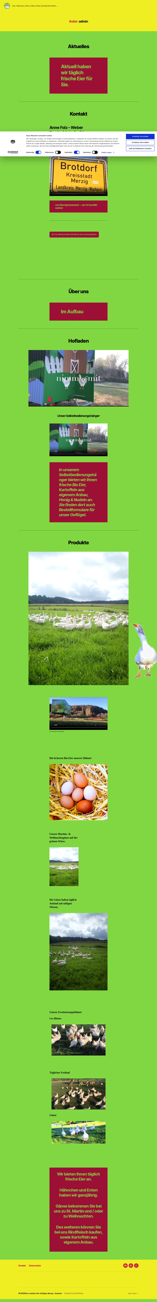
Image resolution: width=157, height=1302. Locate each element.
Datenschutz (37, 1268)
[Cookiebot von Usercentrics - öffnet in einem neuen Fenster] (13, 21)
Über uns (78, 294)
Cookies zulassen (140, 5)
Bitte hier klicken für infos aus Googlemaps (74, 238)
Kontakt (78, 116)
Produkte (78, 545)
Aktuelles (78, 49)
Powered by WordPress (76, 1296)
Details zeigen (106, 21)
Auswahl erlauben (140, 11)
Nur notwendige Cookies (140, 17)
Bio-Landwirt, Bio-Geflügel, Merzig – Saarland (44, 1296)
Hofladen (78, 343)
